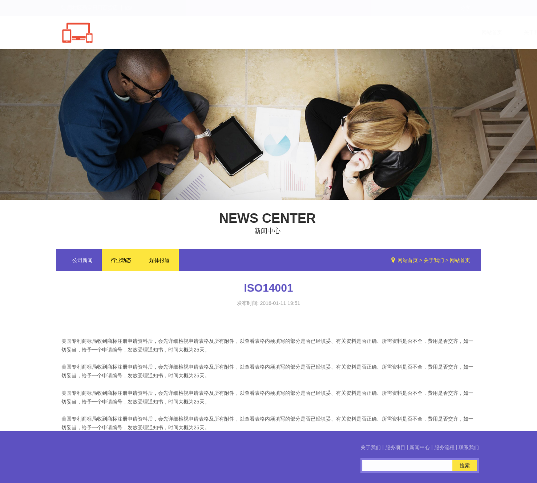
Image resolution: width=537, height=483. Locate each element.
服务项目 (345, 32)
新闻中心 (387, 32)
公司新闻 (82, 262)
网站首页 (261, 32)
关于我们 (303, 32)
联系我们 (471, 32)
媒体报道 (159, 262)
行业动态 (121, 262)
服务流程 (429, 32)
